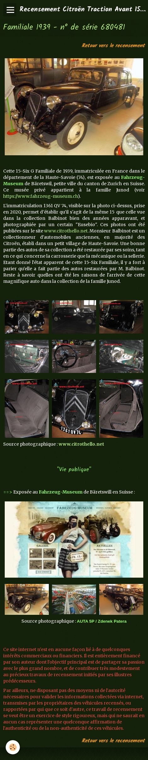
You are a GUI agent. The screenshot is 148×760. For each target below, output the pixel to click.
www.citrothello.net (66, 231)
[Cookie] (13, 747)
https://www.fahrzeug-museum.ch (40, 196)
